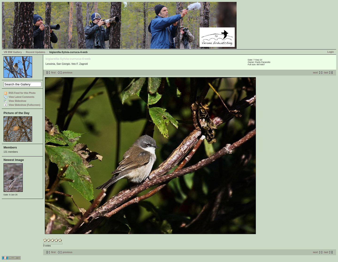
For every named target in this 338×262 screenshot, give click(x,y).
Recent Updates (35, 52)
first (53, 72)
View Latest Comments (21, 97)
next (315, 72)
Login (330, 52)
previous (68, 72)
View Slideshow (17, 101)
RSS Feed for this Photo (22, 93)
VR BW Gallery (13, 52)
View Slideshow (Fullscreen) (24, 105)
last (326, 72)
